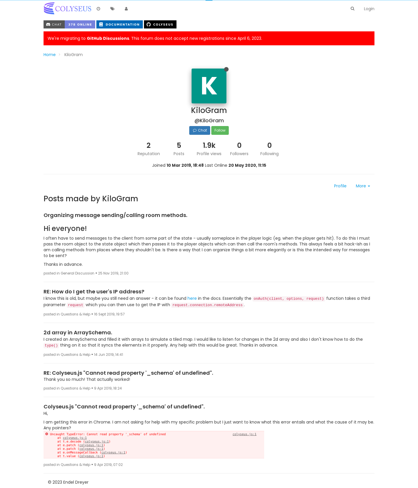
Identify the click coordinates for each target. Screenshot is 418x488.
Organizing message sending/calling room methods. (115, 215)
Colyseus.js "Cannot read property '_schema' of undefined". (124, 406)
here (192, 298)
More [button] (363, 186)
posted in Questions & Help (67, 314)
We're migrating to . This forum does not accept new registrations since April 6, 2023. (155, 38)
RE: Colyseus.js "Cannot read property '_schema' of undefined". (128, 372)
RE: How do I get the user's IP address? (94, 291)
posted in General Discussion (69, 273)
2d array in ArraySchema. (78, 332)
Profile (340, 186)
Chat (199, 130)
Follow (220, 130)
